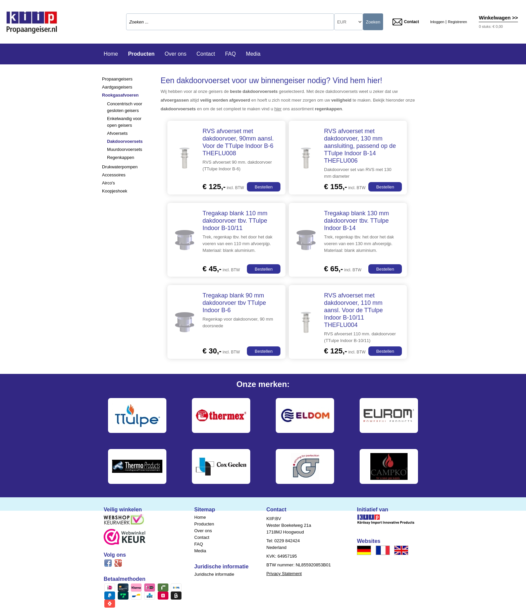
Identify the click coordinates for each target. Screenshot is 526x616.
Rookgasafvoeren (120, 95)
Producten (141, 54)
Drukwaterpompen (120, 166)
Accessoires (113, 174)
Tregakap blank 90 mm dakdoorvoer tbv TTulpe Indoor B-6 (234, 303)
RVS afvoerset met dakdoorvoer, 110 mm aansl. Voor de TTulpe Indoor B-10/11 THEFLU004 (353, 310)
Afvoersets (117, 133)
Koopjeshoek (114, 190)
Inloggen (437, 22)
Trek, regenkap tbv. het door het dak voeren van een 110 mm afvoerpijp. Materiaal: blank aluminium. (237, 243)
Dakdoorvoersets (125, 141)
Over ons (176, 54)
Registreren (457, 22)
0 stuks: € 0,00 (491, 26)
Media (253, 54)
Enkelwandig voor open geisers (124, 122)
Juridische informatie (214, 574)
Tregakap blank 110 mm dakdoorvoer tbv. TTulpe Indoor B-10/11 (235, 220)
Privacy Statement (284, 573)
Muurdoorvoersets (124, 149)
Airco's (108, 182)
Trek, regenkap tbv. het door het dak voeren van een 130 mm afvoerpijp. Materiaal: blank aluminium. (359, 243)
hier (278, 108)
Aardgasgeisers (117, 87)
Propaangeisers (117, 78)
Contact (405, 22)
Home (111, 54)
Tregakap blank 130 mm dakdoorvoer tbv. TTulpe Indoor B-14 (356, 220)
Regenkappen (120, 157)
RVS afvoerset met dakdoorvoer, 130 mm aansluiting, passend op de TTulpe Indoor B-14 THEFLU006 (360, 146)
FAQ (230, 54)
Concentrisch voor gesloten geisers (124, 107)
